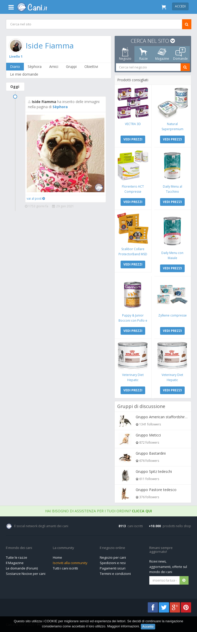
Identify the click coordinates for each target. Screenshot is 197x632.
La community (63, 548)
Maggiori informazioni (123, 626)
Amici (53, 66)
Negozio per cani (113, 557)
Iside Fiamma (50, 45)
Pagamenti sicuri (112, 568)
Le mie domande (24, 74)
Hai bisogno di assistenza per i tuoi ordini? (98, 510)
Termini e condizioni (115, 573)
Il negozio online (112, 548)
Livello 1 (16, 56)
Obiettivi (91, 66)
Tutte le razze (16, 557)
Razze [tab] (143, 54)
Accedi (180, 6)
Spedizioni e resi (113, 562)
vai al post (36, 198)
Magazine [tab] (162, 54)
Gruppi (71, 66)
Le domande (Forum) (22, 568)
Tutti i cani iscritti (65, 568)
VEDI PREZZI (132, 139)
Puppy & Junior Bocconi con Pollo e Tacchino (133, 320)
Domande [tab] (180, 54)
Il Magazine (15, 562)
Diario (15, 66)
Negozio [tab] (125, 54)
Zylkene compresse (172, 315)
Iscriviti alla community (70, 562)
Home (57, 557)
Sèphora (35, 66)
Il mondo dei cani (19, 548)
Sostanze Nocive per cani (25, 573)
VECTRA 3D (133, 124)
